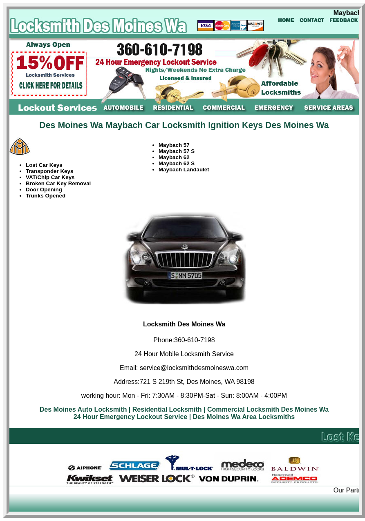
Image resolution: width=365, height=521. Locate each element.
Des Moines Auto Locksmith (83, 409)
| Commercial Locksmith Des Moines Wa (266, 409)
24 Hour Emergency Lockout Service (130, 416)
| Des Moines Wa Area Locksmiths (242, 416)
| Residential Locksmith (165, 409)
